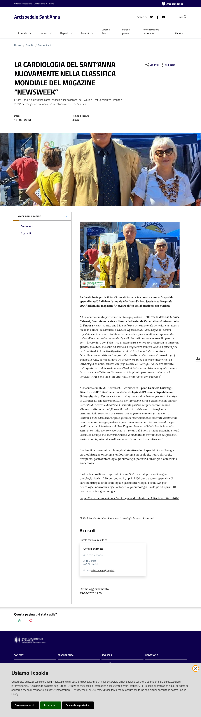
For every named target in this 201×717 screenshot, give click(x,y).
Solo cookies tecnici (25, 705)
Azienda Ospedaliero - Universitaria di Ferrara (34, 3)
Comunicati (44, 45)
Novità (29, 45)
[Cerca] (183, 17)
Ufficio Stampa (93, 548)
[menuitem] (108, 32)
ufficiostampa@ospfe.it (102, 571)
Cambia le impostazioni (78, 705)
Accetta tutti (50, 705)
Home (17, 45)
